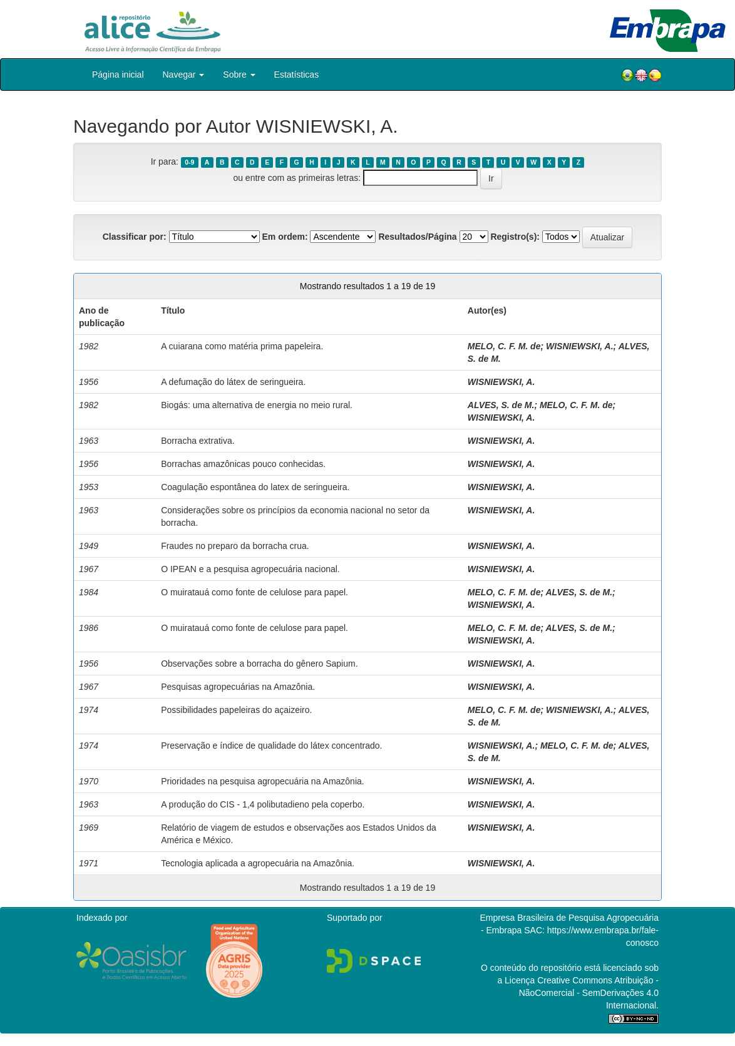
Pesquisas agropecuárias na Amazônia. (238, 687)
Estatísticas (296, 74)
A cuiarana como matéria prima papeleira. (242, 346)
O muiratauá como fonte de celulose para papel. (254, 592)
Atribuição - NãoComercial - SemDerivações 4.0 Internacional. (589, 992)
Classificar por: (135, 237)
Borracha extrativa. (198, 441)
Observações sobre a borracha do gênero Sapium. (259, 664)
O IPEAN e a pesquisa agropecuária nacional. (250, 569)
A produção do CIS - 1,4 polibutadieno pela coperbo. (262, 804)
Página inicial (118, 74)
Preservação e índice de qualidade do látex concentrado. (271, 746)
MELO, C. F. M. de (504, 346)
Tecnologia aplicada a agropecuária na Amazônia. (257, 863)
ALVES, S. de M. (501, 405)
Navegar (184, 74)
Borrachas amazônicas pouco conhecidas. (243, 464)
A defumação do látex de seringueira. (233, 382)
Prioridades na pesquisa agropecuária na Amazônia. (262, 781)
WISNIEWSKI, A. (580, 346)
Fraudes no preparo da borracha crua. (235, 546)
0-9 (189, 162)
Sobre (239, 74)
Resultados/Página (417, 237)
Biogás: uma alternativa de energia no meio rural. (256, 405)
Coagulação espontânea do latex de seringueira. (255, 487)
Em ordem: (284, 237)
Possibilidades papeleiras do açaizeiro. (236, 710)
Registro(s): (515, 237)
